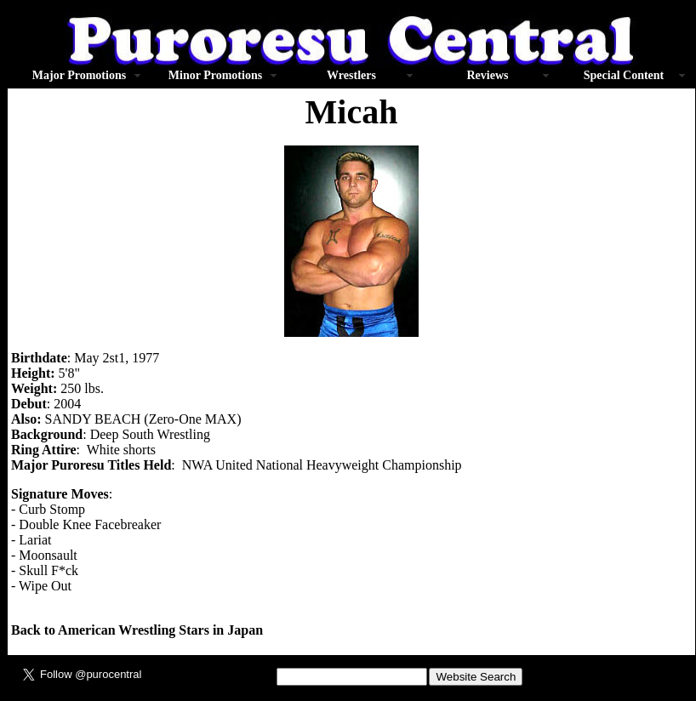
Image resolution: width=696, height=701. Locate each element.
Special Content (624, 75)
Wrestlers (351, 75)
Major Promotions (79, 75)
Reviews (488, 75)
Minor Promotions (215, 75)
